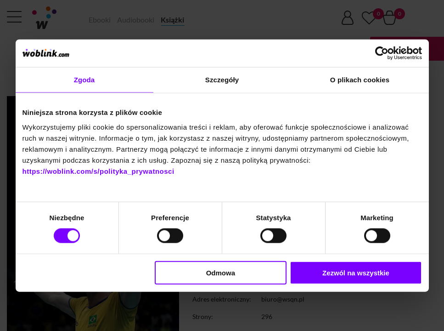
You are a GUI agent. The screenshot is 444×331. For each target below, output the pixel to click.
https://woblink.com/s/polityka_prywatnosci (98, 171)
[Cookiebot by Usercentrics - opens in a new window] (382, 53)
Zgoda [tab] (84, 80)
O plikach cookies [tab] (359, 80)
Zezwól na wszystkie (355, 272)
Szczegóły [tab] (222, 80)
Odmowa (220, 272)
